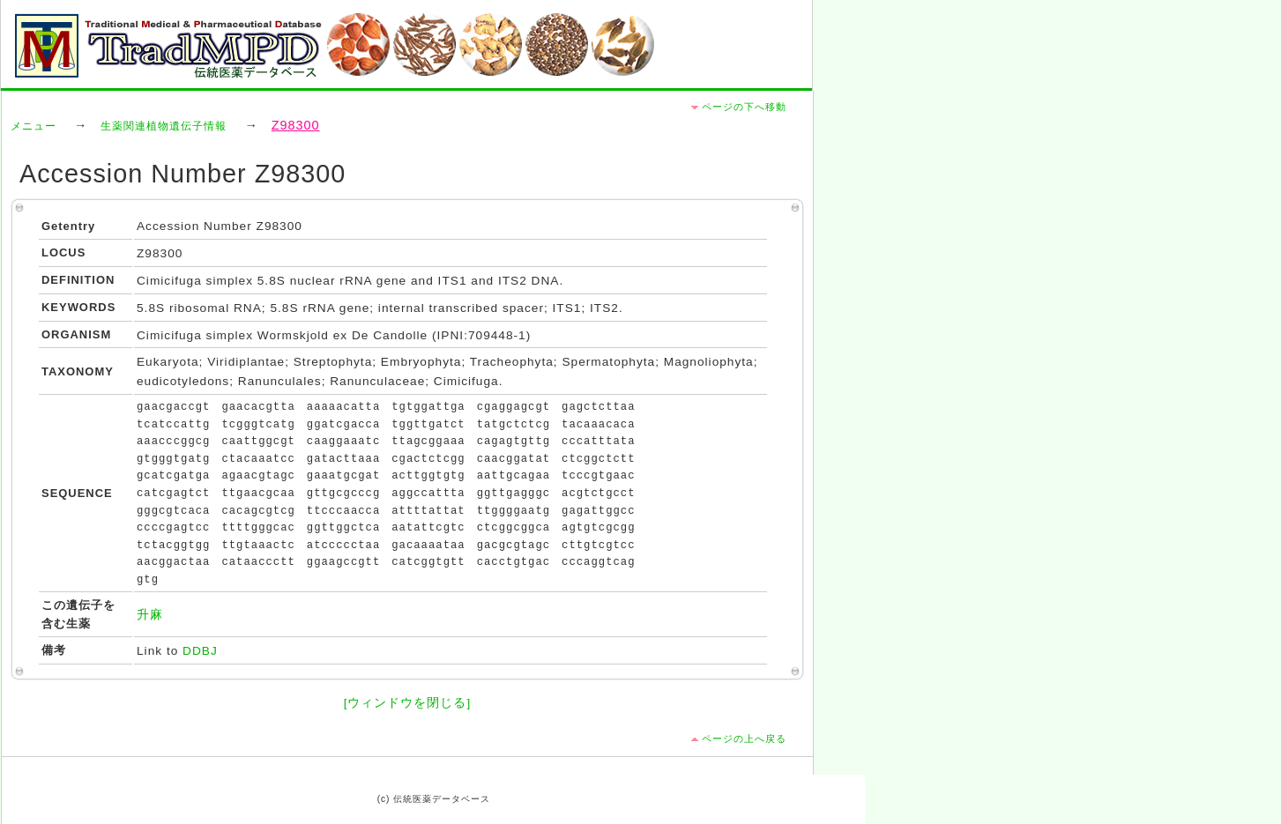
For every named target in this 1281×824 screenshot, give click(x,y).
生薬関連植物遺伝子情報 (164, 126)
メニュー (33, 126)
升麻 (150, 614)
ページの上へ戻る (744, 738)
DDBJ (200, 650)
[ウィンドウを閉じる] (408, 702)
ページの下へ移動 (744, 106)
